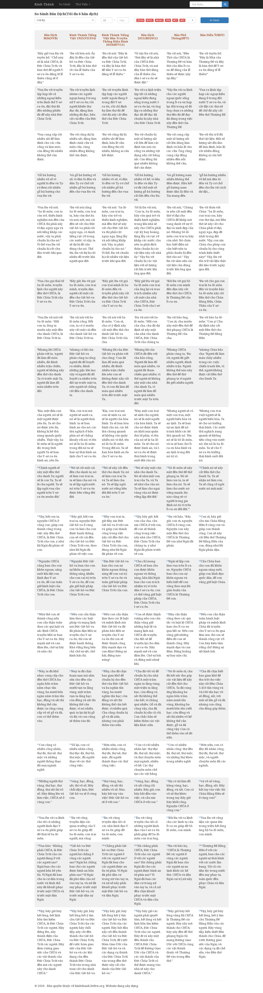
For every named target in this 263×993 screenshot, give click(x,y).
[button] (65, 20)
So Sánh (64, 4)
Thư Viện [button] (82, 4)
